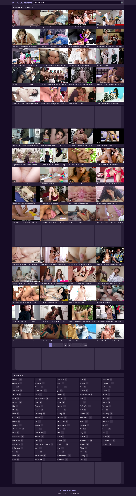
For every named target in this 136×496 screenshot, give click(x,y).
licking (61, 413)
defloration (17, 444)
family (38, 402)
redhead (84, 425)
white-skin (107, 421)
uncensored (108, 383)
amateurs (17, 383)
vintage (106, 394)
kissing (61, 394)
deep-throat (18, 436)
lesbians (61, 410)
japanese (62, 387)
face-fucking (41, 390)
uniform (106, 387)
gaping (39, 417)
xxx (105, 432)
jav (60, 390)
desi (15, 452)
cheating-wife (18, 429)
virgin (106, 398)
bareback (17, 402)
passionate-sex (86, 394)
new (60, 448)
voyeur (106, 402)
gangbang (40, 413)
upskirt (106, 390)
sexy (83, 432)
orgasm (84, 383)
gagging (39, 410)
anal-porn (17, 390)
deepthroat (17, 440)
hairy (38, 429)
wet (105, 410)
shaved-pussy (86, 440)
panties (84, 390)
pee (83, 402)
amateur (17, 379)
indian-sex (40, 459)
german (39, 425)
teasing (84, 455)
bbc (15, 406)
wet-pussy (107, 413)
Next (85, 345)
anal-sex (16, 394)
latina (61, 402)
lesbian (61, 406)
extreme (39, 387)
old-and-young (64, 455)
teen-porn (107, 379)
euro (38, 379)
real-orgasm (86, 417)
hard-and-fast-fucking (44, 444)
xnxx (105, 425)
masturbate (62, 421)
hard (38, 440)
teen (83, 459)
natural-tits (62, 444)
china (15, 432)
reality (84, 421)
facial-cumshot (41, 398)
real (83, 410)
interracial (62, 379)
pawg (83, 398)
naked (60, 436)
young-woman (108, 440)
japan (60, 383)
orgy (83, 387)
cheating (17, 425)
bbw (15, 410)
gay (38, 421)
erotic (15, 459)
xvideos (106, 429)
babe (15, 398)
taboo (83, 448)
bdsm (15, 413)
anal (15, 387)
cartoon (16, 417)
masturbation (63, 425)
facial (38, 394)
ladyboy (61, 398)
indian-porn (40, 455)
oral (83, 379)
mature (61, 429)
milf (60, 432)
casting (16, 421)
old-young (62, 459)
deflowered (17, 448)
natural (61, 440)
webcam (106, 406)
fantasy (39, 406)
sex (83, 429)
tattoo (83, 452)
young (106, 436)
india (38, 448)
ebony (16, 455)
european (39, 383)
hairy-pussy (40, 432)
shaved (84, 436)
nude (60, 452)
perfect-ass (85, 406)
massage (61, 417)
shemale (84, 444)
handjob (39, 436)
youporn (106, 444)
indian (38, 452)
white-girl (107, 417)
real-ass (84, 413)
